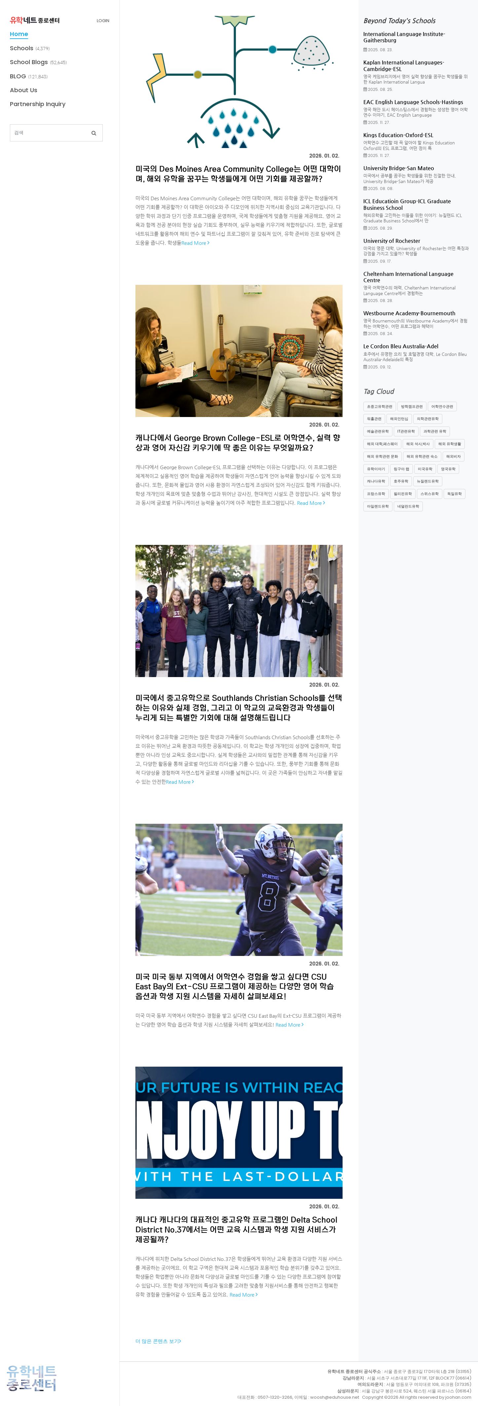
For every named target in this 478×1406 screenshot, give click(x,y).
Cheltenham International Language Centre (408, 277)
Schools (21, 48)
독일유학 (454, 500)
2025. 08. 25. (378, 89)
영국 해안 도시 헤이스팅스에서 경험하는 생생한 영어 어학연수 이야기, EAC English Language (415, 112)
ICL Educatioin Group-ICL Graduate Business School (407, 204)
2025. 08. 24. (378, 333)
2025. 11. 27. (376, 122)
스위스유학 (430, 500)
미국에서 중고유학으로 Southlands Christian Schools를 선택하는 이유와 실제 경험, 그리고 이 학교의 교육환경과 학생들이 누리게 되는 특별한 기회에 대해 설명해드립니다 (238, 707)
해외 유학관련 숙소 (422, 463)
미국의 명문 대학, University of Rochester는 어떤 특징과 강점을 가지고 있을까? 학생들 (416, 251)
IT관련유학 (406, 438)
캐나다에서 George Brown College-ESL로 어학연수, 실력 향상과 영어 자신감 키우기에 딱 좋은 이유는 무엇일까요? (237, 442)
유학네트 (32, 1378)
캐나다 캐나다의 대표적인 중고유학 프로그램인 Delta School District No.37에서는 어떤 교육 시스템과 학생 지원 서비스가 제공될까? (236, 1229)
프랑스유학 (376, 500)
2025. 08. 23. (378, 50)
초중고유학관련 (379, 413)
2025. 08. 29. (378, 228)
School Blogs (29, 62)
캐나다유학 (376, 488)
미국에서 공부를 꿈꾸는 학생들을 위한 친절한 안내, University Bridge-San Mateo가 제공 (409, 178)
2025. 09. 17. (377, 261)
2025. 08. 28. (378, 300)
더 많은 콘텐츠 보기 (158, 1341)
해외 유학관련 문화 (382, 463)
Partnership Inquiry (37, 104)
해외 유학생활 (449, 450)
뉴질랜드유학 (428, 488)
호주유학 (401, 488)
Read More (195, 243)
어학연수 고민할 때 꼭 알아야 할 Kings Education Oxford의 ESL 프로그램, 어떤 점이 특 (409, 145)
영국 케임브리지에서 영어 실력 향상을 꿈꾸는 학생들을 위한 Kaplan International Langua (415, 79)
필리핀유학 (403, 500)
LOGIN (103, 21)
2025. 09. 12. (377, 367)
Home (19, 34)
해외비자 (453, 463)
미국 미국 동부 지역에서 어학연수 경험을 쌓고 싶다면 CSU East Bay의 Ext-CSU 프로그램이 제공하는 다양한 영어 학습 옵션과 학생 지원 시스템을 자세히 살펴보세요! (234, 986)
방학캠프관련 (412, 413)
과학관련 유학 (434, 438)
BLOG (18, 76)
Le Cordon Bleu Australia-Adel (400, 346)
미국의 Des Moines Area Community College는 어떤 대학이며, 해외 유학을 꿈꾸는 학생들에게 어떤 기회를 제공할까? (238, 173)
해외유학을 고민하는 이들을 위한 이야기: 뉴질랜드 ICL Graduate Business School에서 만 (412, 218)
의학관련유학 (428, 426)
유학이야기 (376, 475)
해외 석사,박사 (418, 450)
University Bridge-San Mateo (398, 168)
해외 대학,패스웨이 (382, 450)
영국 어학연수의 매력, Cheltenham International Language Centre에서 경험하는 (409, 290)
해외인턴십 (399, 426)
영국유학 (448, 475)
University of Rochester (391, 241)
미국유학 (425, 475)
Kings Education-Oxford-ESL (398, 135)
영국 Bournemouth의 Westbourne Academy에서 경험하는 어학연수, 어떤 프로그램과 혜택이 (415, 323)
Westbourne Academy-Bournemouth (409, 313)
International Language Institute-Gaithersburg (404, 37)
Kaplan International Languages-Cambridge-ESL (403, 65)
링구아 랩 (401, 475)
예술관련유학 (378, 438)
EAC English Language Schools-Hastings (413, 102)
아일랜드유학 (378, 513)
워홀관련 (374, 426)
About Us (23, 90)
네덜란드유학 (408, 513)
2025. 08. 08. (378, 188)
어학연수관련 (442, 413)
